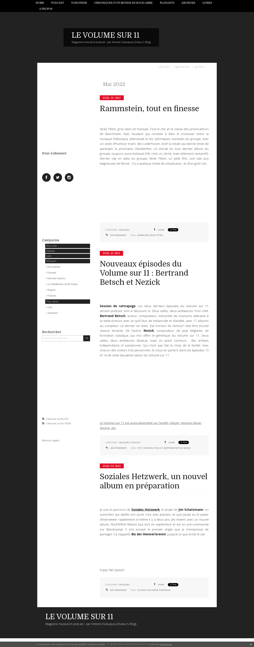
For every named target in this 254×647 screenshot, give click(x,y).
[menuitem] (42, 3)
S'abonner (79, 2)
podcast (158, 447)
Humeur (50, 250)
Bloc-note (51, 245)
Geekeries (52, 312)
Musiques (51, 260)
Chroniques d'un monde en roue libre (123, 2)
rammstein (143, 235)
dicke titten (156, 235)
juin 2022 (199, 66)
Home (40, 2)
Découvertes (54, 266)
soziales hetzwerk (147, 590)
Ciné (49, 307)
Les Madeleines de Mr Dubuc (62, 284)
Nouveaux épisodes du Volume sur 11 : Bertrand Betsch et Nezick (144, 273)
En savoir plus (166, 644)
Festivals (51, 272)
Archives (188, 2)
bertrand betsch (173, 447)
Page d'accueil (181, 66)
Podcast (57, 2)
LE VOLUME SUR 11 (105, 35)
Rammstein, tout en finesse (149, 108)
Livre (48, 255)
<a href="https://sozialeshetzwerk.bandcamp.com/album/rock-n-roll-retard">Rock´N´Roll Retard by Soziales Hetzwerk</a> (154, 548)
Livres (207, 2)
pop (139, 447)
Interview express (56, 278)
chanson (148, 447)
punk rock (164, 590)
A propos (45, 8)
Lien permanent (116, 235)
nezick (187, 447)
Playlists (167, 2)
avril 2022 (164, 66)
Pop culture (52, 301)
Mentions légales (51, 440)
